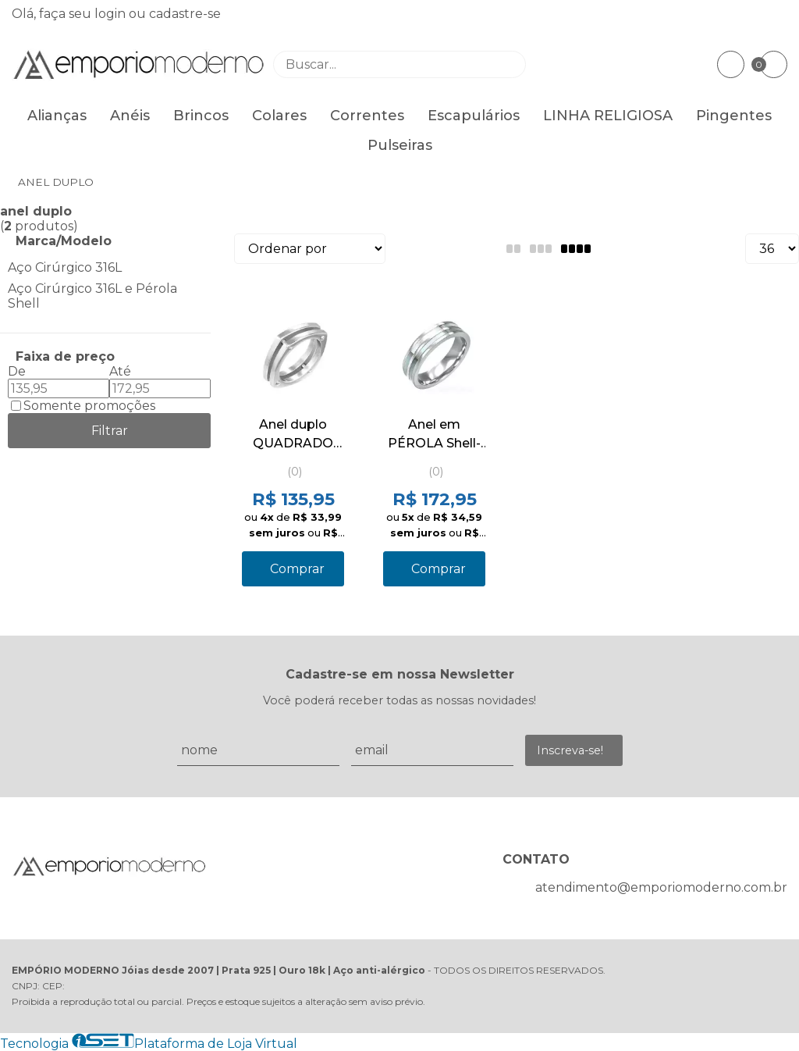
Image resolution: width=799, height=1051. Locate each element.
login (111, 13)
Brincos (201, 115)
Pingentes (734, 115)
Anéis (130, 115)
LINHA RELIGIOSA (608, 115)
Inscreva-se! (570, 750)
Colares (279, 115)
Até (120, 371)
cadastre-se (185, 13)
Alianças (57, 115)
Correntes (367, 115)
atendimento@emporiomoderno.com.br (661, 887)
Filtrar (109, 430)
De (17, 371)
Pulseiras (400, 145)
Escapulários (474, 115)
